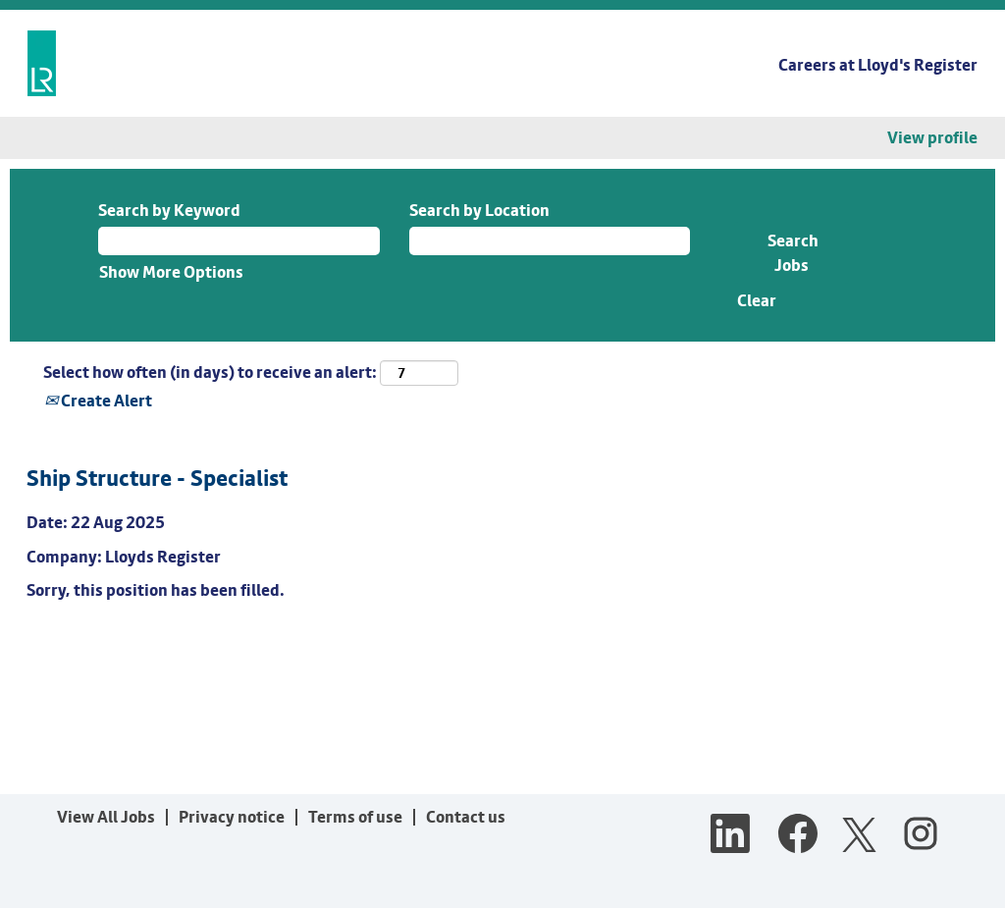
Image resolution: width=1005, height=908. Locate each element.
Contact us (465, 817)
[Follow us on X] (859, 836)
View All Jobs (106, 817)
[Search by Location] (550, 240)
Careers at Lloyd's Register (878, 65)
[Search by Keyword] (239, 240)
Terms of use (355, 817)
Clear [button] (756, 300)
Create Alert (98, 400)
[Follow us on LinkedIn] (730, 835)
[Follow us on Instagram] (920, 835)
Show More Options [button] (171, 272)
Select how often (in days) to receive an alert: (210, 372)
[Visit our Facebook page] (797, 835)
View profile (932, 138)
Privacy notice (232, 817)
